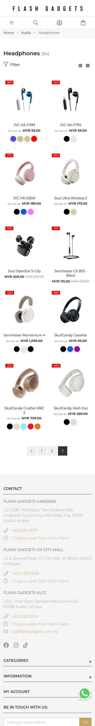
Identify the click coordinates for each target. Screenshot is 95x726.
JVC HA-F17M (70, 125)
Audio (26, 33)
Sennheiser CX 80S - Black (70, 273)
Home (9, 33)
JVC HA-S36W (24, 198)
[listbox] (24, 140)
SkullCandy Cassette (70, 335)
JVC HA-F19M (24, 125)
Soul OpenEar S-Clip (24, 271)
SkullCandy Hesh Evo (71, 408)
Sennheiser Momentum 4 (24, 335)
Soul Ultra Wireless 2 (70, 198)
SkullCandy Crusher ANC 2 (24, 410)
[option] (13, 139)
